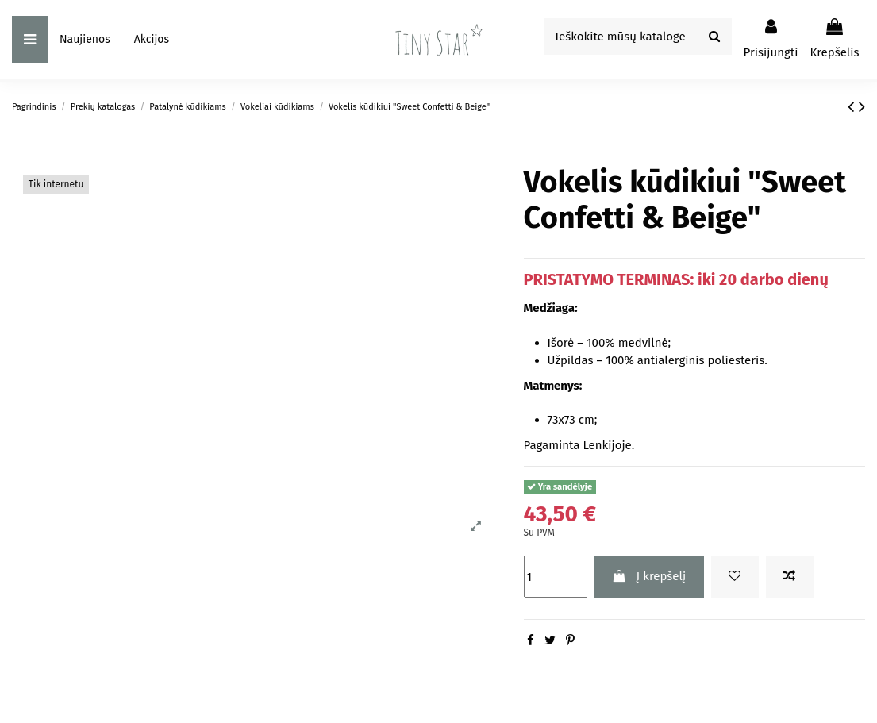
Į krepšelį (649, 576)
